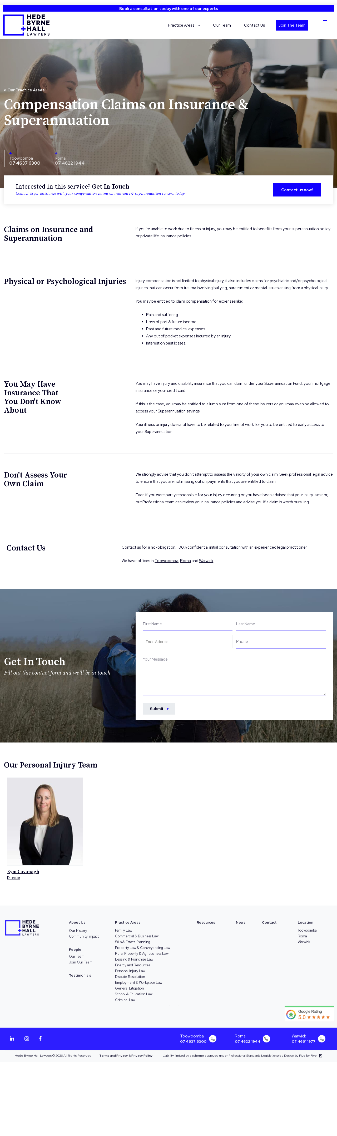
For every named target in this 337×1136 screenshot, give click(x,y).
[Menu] (327, 23)
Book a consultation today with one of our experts (168, 8)
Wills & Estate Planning (132, 938)
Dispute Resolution (130, 973)
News (240, 918)
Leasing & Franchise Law (134, 955)
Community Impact (84, 932)
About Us (77, 918)
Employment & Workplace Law (138, 978)
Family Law (123, 926)
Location (305, 918)
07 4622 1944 (247, 1037)
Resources (206, 918)
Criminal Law (125, 996)
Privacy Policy (142, 1052)
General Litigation (129, 984)
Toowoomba (19, 158)
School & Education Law (133, 990)
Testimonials (80, 971)
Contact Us (254, 25)
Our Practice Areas (25, 90)
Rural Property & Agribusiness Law (141, 949)
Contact (269, 918)
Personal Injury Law (130, 967)
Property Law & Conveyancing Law (142, 944)
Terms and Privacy (113, 1052)
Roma (185, 560)
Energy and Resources (132, 961)
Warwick (206, 560)
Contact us (131, 547)
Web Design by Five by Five (299, 1052)
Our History (78, 926)
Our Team (222, 25)
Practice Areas (181, 25)
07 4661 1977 (303, 1037)
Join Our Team (80, 958)
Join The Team (291, 25)
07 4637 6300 (22, 163)
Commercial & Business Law (136, 932)
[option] (45, 829)
